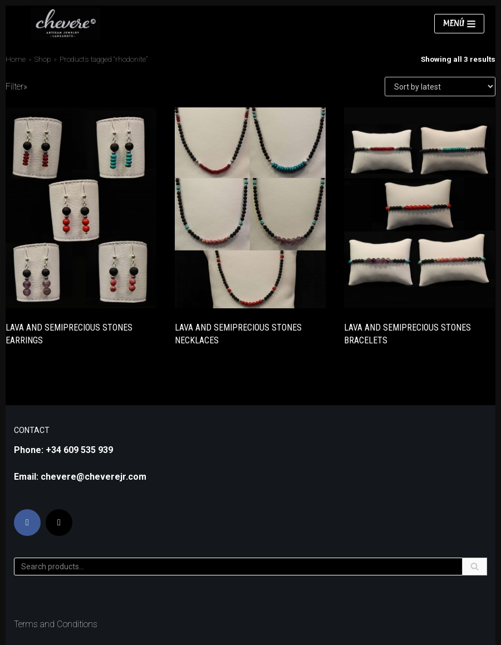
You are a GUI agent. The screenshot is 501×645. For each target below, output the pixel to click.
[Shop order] (440, 86)
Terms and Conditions (55, 624)
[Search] (250, 566)
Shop (43, 59)
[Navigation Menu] (459, 23)
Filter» (16, 86)
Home (16, 59)
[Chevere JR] (65, 24)
